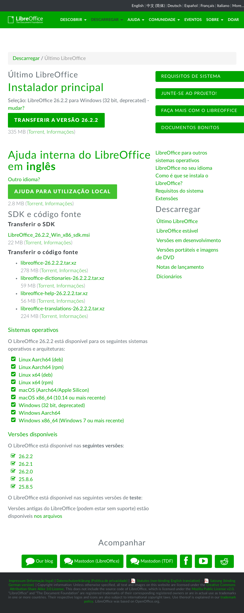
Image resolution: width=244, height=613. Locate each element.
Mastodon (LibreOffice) (91, 561)
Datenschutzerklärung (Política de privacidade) (92, 581)
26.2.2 (26, 456)
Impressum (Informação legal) (31, 581)
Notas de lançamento (180, 267)
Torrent (36, 132)
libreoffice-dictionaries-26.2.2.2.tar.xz (62, 278)
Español (191, 6)
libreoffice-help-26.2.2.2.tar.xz (54, 293)
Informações (60, 132)
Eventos (193, 20)
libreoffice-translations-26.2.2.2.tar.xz (62, 308)
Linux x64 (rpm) (36, 382)
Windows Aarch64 (39, 413)
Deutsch (174, 6)
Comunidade (164, 20)
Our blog (39, 561)
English (138, 6)
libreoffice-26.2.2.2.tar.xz (48, 263)
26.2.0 (26, 471)
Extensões (166, 198)
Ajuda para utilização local (62, 191)
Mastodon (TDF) (151, 561)
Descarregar (107, 20)
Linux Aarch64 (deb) (41, 359)
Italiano (223, 6)
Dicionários (169, 276)
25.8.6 (26, 479)
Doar (233, 20)
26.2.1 (26, 464)
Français (207, 6)
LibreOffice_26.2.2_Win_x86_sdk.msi (49, 235)
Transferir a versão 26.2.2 (56, 120)
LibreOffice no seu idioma (183, 168)
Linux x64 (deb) (35, 375)
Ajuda (136, 20)
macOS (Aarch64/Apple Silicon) (54, 390)
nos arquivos (48, 516)
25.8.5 (26, 487)
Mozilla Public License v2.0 (213, 589)
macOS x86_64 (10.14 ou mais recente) (62, 397)
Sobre (214, 20)
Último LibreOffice (177, 221)
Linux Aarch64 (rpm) (41, 367)
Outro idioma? (24, 179)
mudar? (16, 108)
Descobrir (73, 20)
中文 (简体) (156, 6)
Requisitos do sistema (180, 191)
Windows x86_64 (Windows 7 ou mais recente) (71, 420)
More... (238, 6)
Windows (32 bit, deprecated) (52, 405)
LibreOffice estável (177, 231)
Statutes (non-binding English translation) (168, 581)
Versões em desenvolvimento (188, 240)
